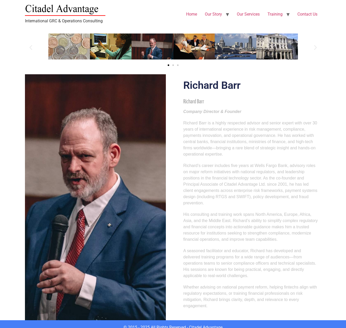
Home (191, 14)
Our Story (213, 14)
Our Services (248, 14)
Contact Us (307, 14)
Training (275, 14)
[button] (31, 47)
